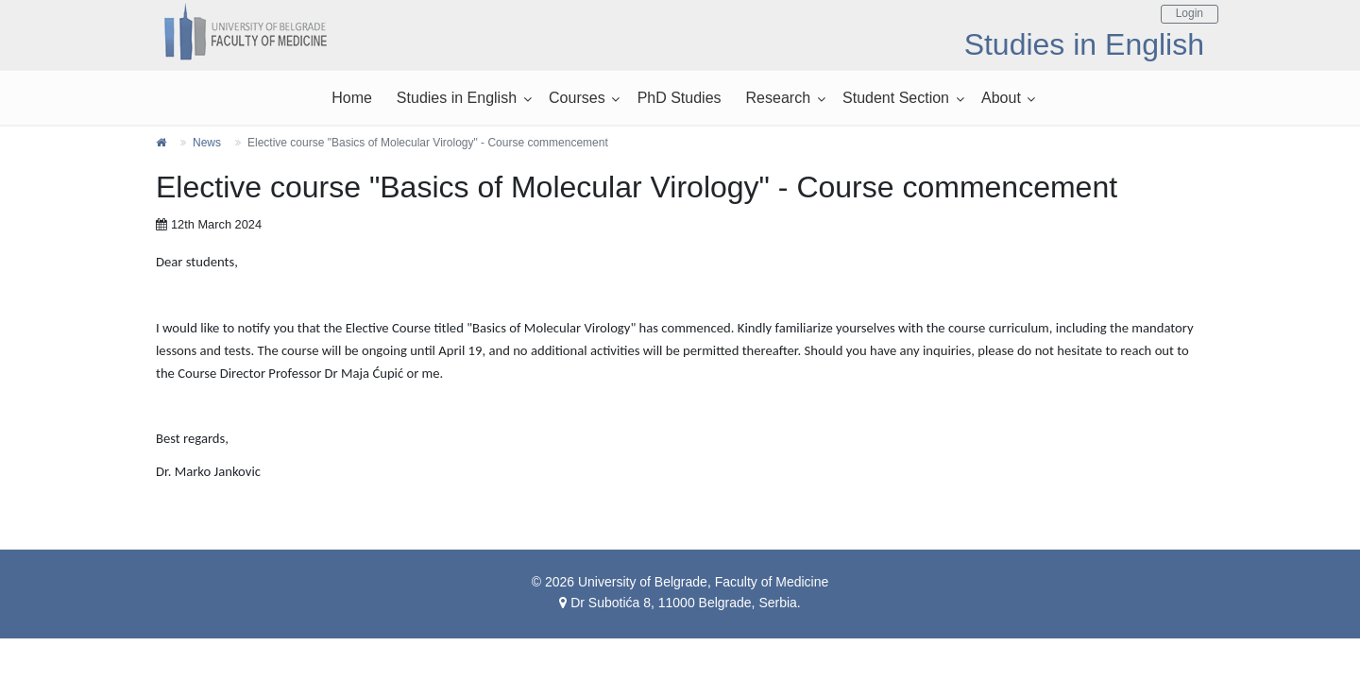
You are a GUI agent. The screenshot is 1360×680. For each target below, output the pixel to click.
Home (352, 98)
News (207, 142)
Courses (577, 98)
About (1001, 98)
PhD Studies (680, 98)
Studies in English (457, 98)
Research (778, 98)
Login (1189, 13)
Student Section (895, 98)
